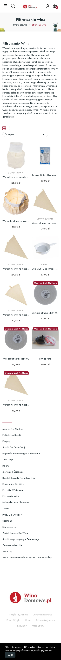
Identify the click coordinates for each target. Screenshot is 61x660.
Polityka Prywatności (18, 614)
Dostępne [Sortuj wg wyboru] (25, 134)
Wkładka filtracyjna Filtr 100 (16, 358)
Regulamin (22, 625)
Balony (5, 466)
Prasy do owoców (12, 515)
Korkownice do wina (13, 484)
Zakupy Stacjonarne (45, 620)
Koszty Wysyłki (13, 620)
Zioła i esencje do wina (15, 533)
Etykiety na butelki (11, 435)
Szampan (7, 521)
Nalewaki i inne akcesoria (15, 502)
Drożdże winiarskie (12, 490)
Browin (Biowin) (16, 173)
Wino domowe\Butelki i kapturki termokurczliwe (27, 557)
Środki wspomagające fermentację (20, 539)
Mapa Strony (38, 625)
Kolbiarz (45, 265)
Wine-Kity (7, 551)
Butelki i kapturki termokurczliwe (18, 478)
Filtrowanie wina (10, 496)
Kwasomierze (9, 527)
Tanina (5, 508)
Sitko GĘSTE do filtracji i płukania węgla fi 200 (45, 268)
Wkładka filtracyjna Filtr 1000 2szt (45, 312)
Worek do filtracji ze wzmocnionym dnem (15, 221)
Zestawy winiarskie (12, 545)
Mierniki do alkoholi (12, 429)
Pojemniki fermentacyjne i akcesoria (21, 453)
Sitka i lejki (7, 459)
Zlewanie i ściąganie (13, 472)
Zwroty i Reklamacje (42, 614)
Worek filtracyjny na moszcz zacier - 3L (15, 314)
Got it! (10, 654)
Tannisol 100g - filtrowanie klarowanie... (45, 175)
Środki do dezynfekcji (13, 447)
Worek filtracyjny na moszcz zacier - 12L (45, 223)
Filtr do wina (45, 358)
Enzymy (6, 441)
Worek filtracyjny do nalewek (15, 177)
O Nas (28, 620)
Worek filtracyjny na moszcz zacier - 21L (15, 404)
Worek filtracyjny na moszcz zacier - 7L (15, 268)
